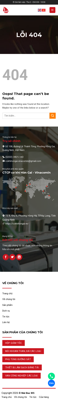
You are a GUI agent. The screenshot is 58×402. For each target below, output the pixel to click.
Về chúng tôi (20, 397)
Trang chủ (7, 397)
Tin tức (33, 397)
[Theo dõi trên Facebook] (6, 257)
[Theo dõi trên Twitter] (12, 257)
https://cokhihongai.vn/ (17, 223)
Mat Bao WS (27, 393)
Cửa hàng (44, 397)
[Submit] (52, 116)
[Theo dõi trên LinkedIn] (19, 257)
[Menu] (52, 10)
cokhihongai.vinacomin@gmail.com (23, 161)
